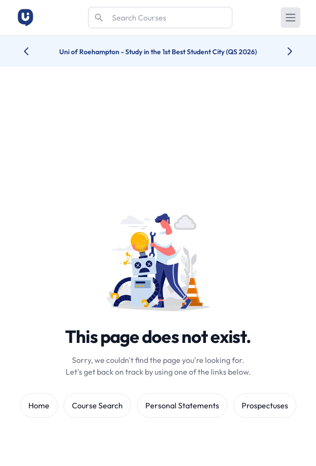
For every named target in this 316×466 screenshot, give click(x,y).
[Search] (160, 17)
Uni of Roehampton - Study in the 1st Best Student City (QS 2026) (158, 51)
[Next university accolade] (282, 51)
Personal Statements (182, 405)
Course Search (97, 405)
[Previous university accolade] (34, 51)
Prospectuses (265, 405)
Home (38, 405)
